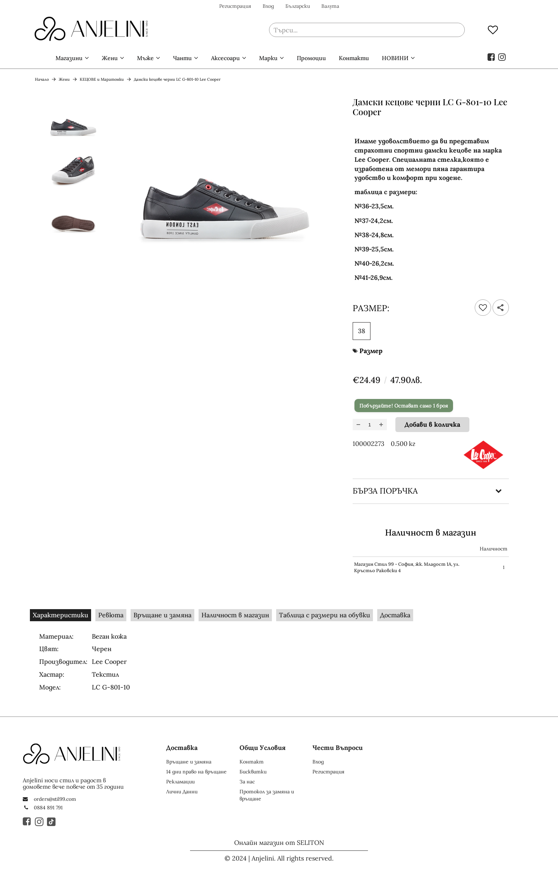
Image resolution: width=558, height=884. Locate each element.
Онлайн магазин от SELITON (279, 842)
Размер (371, 351)
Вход (268, 6)
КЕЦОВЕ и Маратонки (102, 79)
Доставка (395, 615)
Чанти (182, 58)
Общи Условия (262, 748)
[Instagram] (39, 821)
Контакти (354, 58)
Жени (110, 58)
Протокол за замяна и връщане (266, 795)
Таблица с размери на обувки (324, 615)
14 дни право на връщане (196, 771)
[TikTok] (51, 821)
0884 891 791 (48, 807)
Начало (38, 57)
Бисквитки (253, 771)
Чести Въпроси (337, 748)
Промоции (311, 58)
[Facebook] (27, 821)
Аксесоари (225, 58)
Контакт (251, 761)
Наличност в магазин (235, 615)
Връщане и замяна (162, 615)
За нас (247, 781)
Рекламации (180, 781)
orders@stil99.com (55, 799)
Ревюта (110, 615)
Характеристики (60, 615)
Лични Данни (182, 791)
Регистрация (235, 6)
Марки (268, 58)
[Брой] (369, 424)
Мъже (145, 58)
